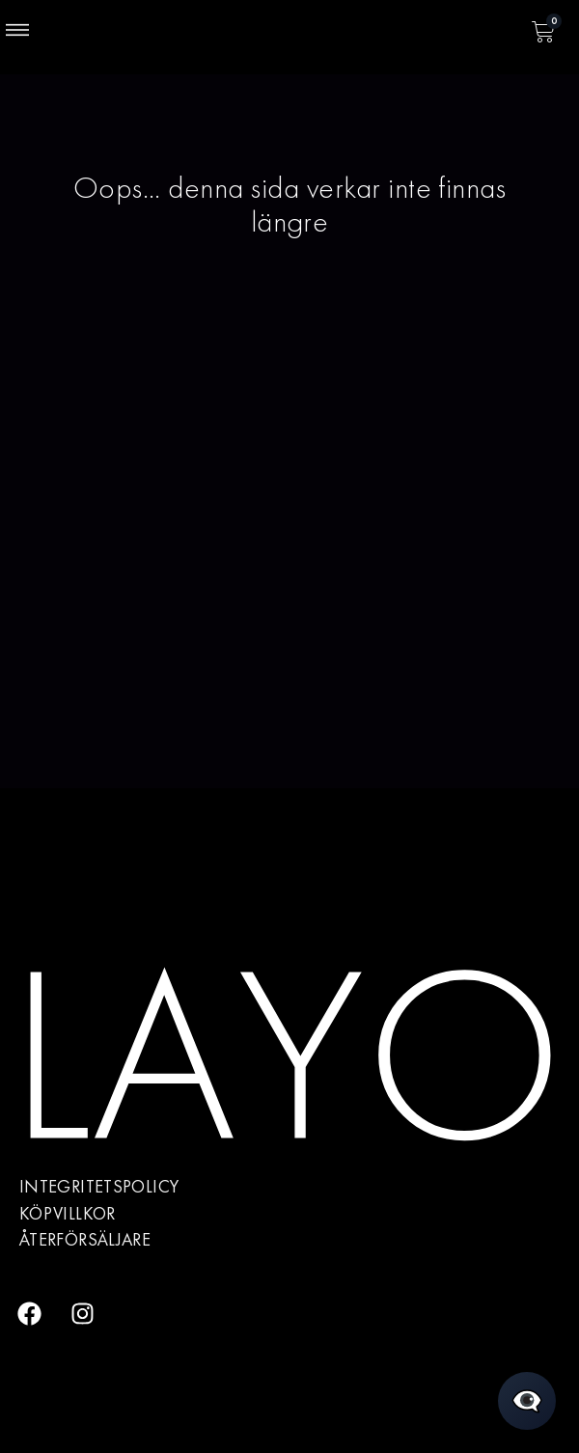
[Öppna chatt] (527, 1401)
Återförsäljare (85, 1239)
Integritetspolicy (99, 1186)
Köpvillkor (67, 1213)
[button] (17, 32)
